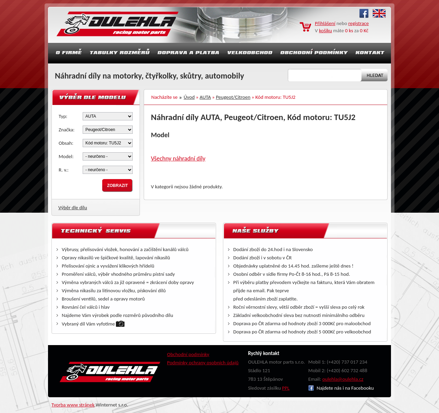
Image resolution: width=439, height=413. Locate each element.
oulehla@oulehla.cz (343, 379)
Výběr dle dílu (72, 207)
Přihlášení (325, 23)
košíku (325, 30)
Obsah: (66, 143)
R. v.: (64, 170)
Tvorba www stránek (73, 405)
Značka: (66, 130)
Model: (66, 156)
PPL (285, 388)
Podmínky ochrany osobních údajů (203, 362)
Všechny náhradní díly (178, 158)
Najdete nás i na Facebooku (341, 388)
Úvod (189, 97)
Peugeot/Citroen (233, 97)
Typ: (63, 116)
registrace (358, 23)
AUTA (205, 97)
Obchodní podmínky (188, 354)
